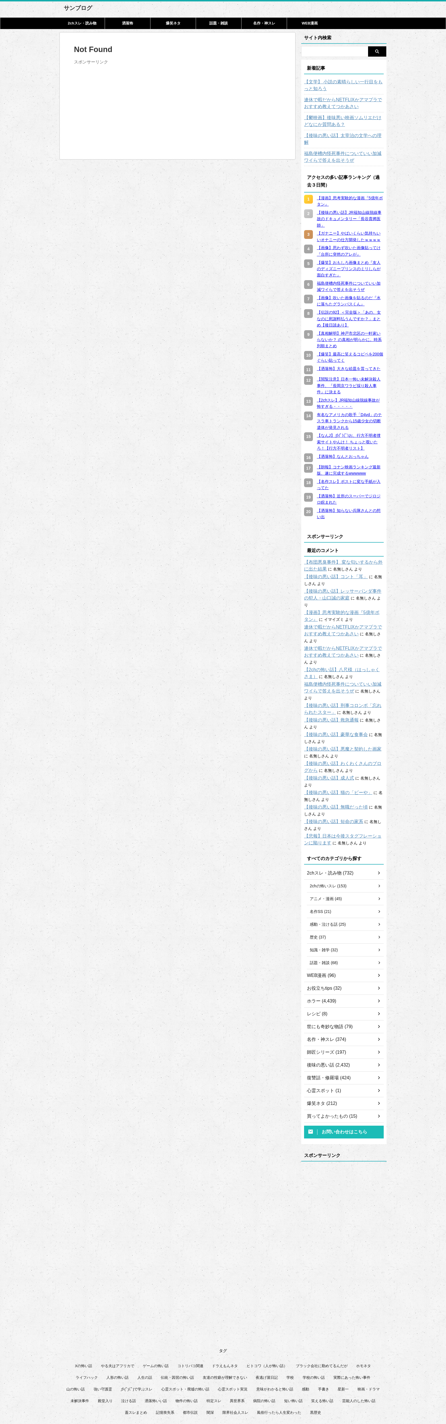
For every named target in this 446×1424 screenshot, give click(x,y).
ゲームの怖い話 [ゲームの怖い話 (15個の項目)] (156, 1325)
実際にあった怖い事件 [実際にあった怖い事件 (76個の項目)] (351, 1336)
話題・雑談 (218, 23)
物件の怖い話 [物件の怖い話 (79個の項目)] (186, 1360)
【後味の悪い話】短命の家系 (330, 780)
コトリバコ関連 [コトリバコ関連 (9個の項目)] (190, 1325)
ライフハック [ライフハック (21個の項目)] (87, 1336)
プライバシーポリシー (226, 1396)
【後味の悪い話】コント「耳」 (332, 570)
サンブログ (78, 8)
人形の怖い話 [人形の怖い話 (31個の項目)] (117, 1336)
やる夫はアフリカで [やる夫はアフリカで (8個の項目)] (117, 1325)
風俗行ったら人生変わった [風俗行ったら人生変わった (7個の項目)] (279, 1371)
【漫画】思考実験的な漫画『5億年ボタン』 (343, 599)
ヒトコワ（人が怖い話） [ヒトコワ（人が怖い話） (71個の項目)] (267, 1325)
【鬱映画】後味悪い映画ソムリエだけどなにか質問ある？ (344, 121)
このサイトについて (187, 1396)
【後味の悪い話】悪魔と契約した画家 (338, 715)
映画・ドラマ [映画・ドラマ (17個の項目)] (369, 1348)
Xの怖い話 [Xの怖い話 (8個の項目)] (83, 1325)
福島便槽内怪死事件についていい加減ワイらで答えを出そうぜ (344, 150)
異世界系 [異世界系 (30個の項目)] (237, 1360)
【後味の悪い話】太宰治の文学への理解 (340, 135)
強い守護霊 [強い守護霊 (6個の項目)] (103, 1348)
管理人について (262, 1396)
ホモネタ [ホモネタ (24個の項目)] (363, 1325)
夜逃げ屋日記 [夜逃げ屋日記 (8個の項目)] (267, 1336)
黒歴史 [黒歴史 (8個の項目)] (315, 1371)
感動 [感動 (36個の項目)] (305, 1348)
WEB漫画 (310, 23)
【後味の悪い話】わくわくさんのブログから (344, 729)
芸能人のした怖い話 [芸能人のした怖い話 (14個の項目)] (358, 1360)
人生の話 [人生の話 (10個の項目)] (144, 1336)
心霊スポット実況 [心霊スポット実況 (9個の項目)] (232, 1348)
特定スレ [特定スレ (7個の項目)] (214, 1360)
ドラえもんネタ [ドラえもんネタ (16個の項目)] (225, 1325)
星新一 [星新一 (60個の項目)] (343, 1348)
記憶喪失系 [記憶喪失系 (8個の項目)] (165, 1371)
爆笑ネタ (173, 23)
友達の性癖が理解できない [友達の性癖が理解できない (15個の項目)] (225, 1336)
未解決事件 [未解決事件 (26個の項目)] (80, 1360)
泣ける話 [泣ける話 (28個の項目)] (128, 1360)
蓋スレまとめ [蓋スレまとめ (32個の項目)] (136, 1371)
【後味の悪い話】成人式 (326, 744)
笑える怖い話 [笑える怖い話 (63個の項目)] (322, 1360)
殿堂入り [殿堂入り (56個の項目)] (105, 1360)
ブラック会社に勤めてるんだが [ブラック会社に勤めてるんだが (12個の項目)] (322, 1325)
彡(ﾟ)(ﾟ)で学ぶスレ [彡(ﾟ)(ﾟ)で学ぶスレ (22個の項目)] (136, 1348)
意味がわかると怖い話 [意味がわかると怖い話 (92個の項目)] (274, 1348)
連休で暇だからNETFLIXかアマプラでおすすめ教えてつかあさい (342, 103)
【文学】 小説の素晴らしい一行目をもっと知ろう (342, 85)
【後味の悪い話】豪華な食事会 (332, 700)
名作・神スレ (264, 23)
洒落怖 (127, 23)
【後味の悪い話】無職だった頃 (332, 766)
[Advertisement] (122, 107)
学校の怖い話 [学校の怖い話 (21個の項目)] (314, 1336)
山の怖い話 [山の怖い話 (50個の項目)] (75, 1348)
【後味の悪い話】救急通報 (328, 686)
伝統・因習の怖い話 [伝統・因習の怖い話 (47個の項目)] (177, 1336)
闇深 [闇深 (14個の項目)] (210, 1371)
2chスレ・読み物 (82, 23)
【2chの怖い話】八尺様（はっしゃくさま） (343, 642)
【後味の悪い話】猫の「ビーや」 (334, 751)
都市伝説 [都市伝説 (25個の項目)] (190, 1371)
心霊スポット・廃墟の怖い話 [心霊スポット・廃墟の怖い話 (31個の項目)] (185, 1348)
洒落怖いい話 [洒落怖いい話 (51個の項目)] (156, 1360)
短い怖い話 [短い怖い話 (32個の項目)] (293, 1360)
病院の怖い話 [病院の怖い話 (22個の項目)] (264, 1360)
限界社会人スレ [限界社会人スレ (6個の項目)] (235, 1371)
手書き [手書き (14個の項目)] (323, 1348)
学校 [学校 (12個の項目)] (290, 1336)
